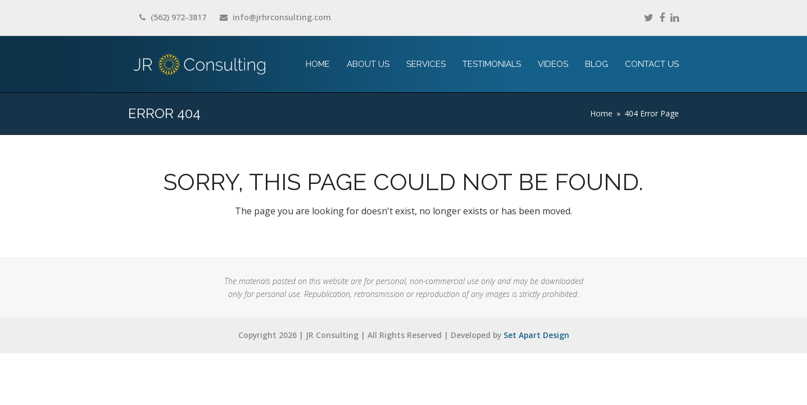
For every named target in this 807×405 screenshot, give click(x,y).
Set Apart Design (536, 335)
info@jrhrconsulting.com (282, 17)
